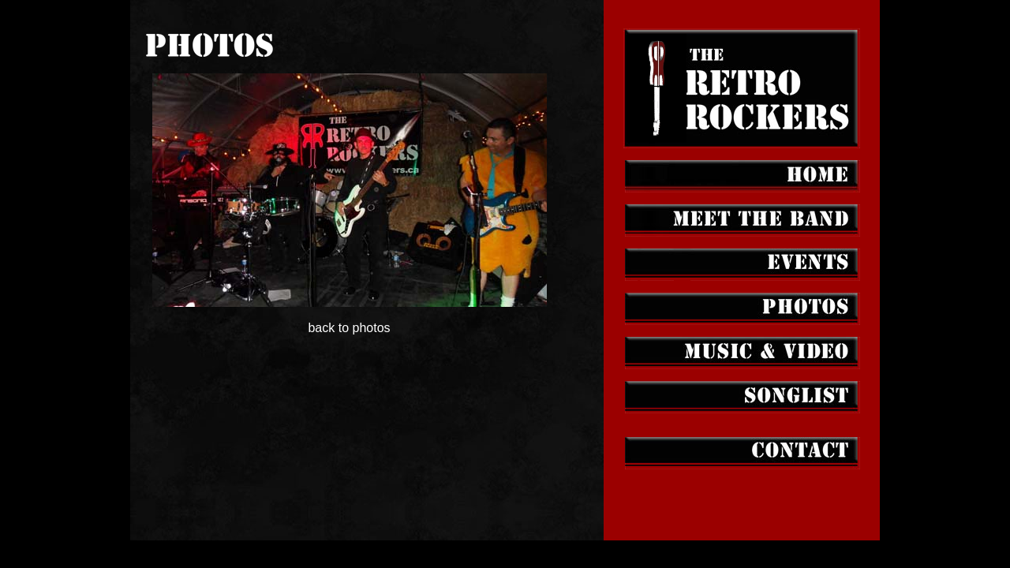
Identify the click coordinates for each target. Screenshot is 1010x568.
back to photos (349, 315)
